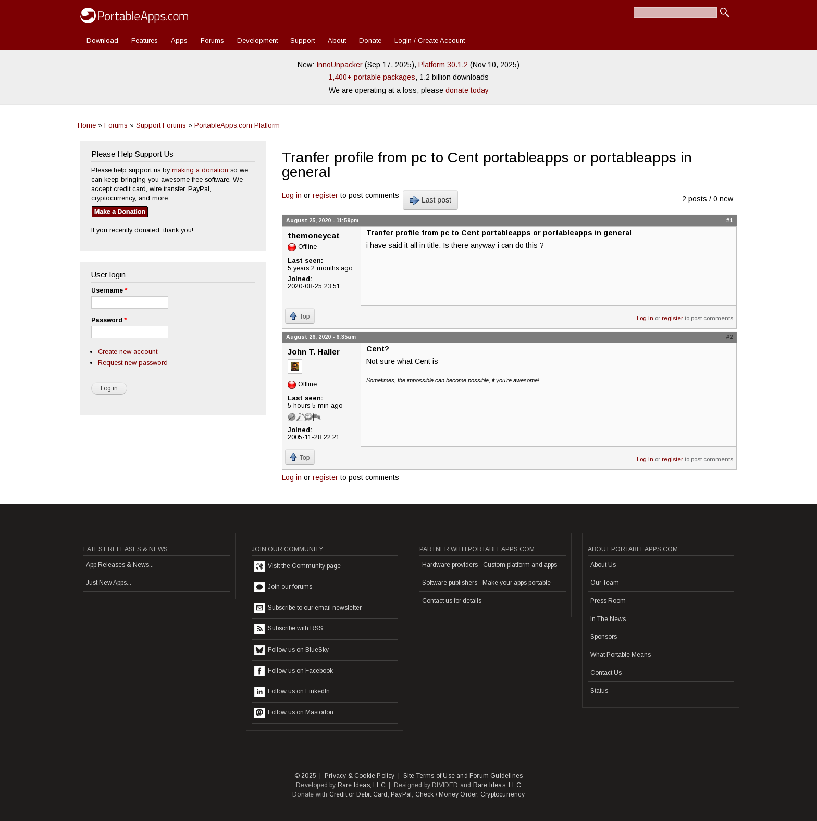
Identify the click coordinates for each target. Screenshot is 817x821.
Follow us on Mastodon (293, 713)
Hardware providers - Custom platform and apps (489, 565)
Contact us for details (451, 600)
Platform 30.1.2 (443, 64)
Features (144, 40)
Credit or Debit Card (358, 794)
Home (87, 125)
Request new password (133, 363)
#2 (729, 337)
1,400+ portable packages (371, 77)
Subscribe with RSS (288, 629)
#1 (729, 220)
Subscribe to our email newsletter (308, 608)
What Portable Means (620, 655)
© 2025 (305, 775)
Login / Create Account (429, 40)
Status (599, 690)
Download (102, 40)
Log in (292, 195)
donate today (467, 90)
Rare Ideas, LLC (362, 785)
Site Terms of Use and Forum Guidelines (463, 775)
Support (302, 40)
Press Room (608, 600)
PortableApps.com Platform (237, 125)
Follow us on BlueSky (291, 650)
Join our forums (283, 587)
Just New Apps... (108, 582)
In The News (608, 619)
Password (109, 320)
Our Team (604, 582)
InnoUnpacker (339, 64)
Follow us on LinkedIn (292, 692)
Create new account (127, 352)
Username (109, 290)
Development (257, 40)
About (337, 40)
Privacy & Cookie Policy (360, 775)
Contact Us (606, 672)
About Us (603, 565)
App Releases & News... (120, 565)
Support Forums (161, 125)
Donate (370, 40)
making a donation (200, 170)
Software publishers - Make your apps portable (486, 582)
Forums (212, 40)
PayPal (401, 794)
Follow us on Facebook (293, 671)
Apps (179, 40)
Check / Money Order (446, 794)
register (325, 195)
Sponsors (603, 636)
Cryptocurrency (502, 794)
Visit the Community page (297, 566)
